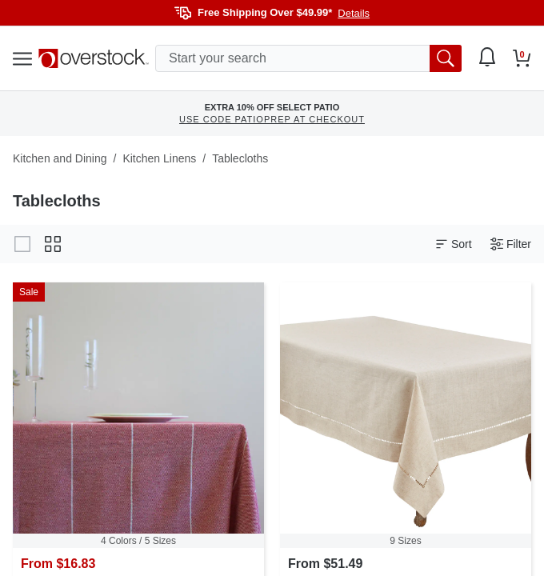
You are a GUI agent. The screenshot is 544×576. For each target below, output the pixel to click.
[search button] (446, 58)
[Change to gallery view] (22, 244)
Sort (453, 244)
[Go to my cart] (522, 58)
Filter (510, 244)
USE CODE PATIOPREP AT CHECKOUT (272, 119)
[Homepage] (93, 58)
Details (354, 13)
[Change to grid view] (53, 244)
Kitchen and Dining (60, 158)
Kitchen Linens (159, 158)
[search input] (308, 58)
